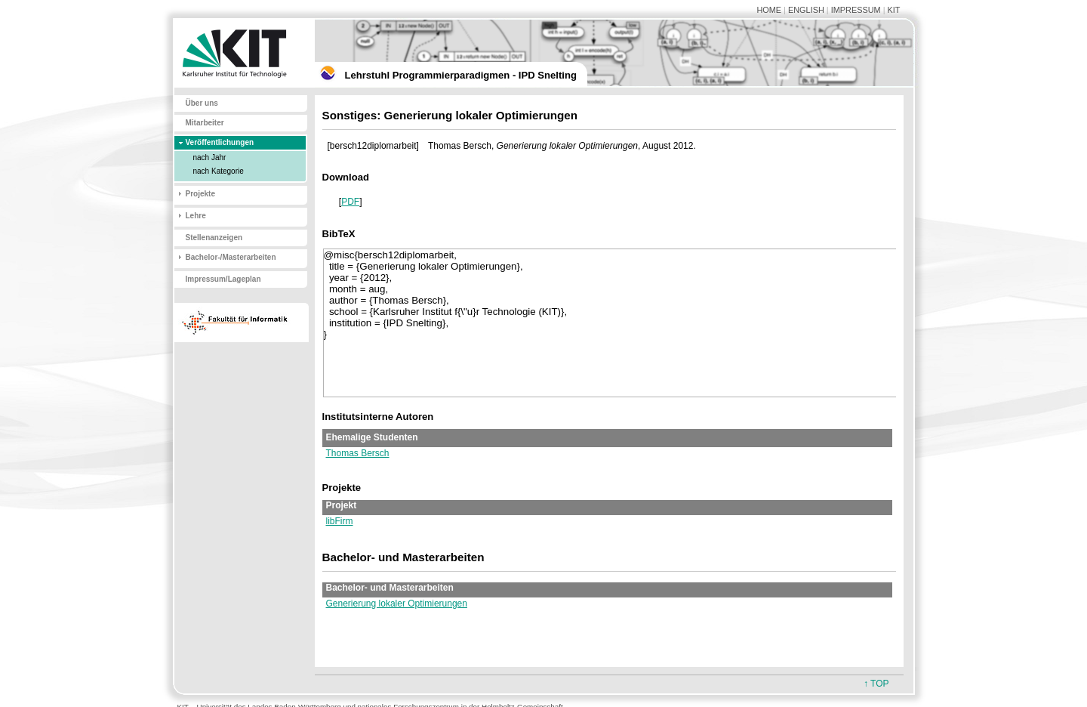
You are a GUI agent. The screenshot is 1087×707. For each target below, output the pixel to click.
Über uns (202, 103)
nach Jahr (209, 157)
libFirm (339, 521)
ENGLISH (806, 9)
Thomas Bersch (358, 453)
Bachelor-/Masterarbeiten (231, 257)
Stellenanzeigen (214, 237)
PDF (350, 201)
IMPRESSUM (856, 9)
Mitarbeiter (205, 123)
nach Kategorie (218, 171)
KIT (894, 9)
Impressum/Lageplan (223, 279)
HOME (768, 9)
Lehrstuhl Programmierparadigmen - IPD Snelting (461, 75)
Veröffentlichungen (220, 142)
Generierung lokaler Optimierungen (396, 603)
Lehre (196, 215)
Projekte (200, 194)
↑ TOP (876, 683)
